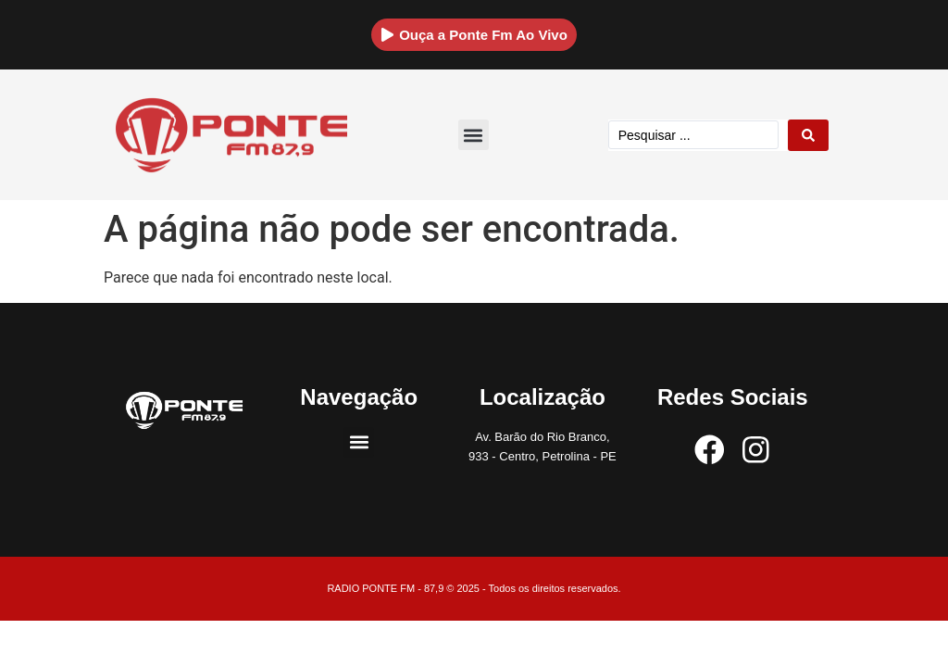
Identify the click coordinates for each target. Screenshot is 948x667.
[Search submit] (808, 135)
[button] (473, 135)
